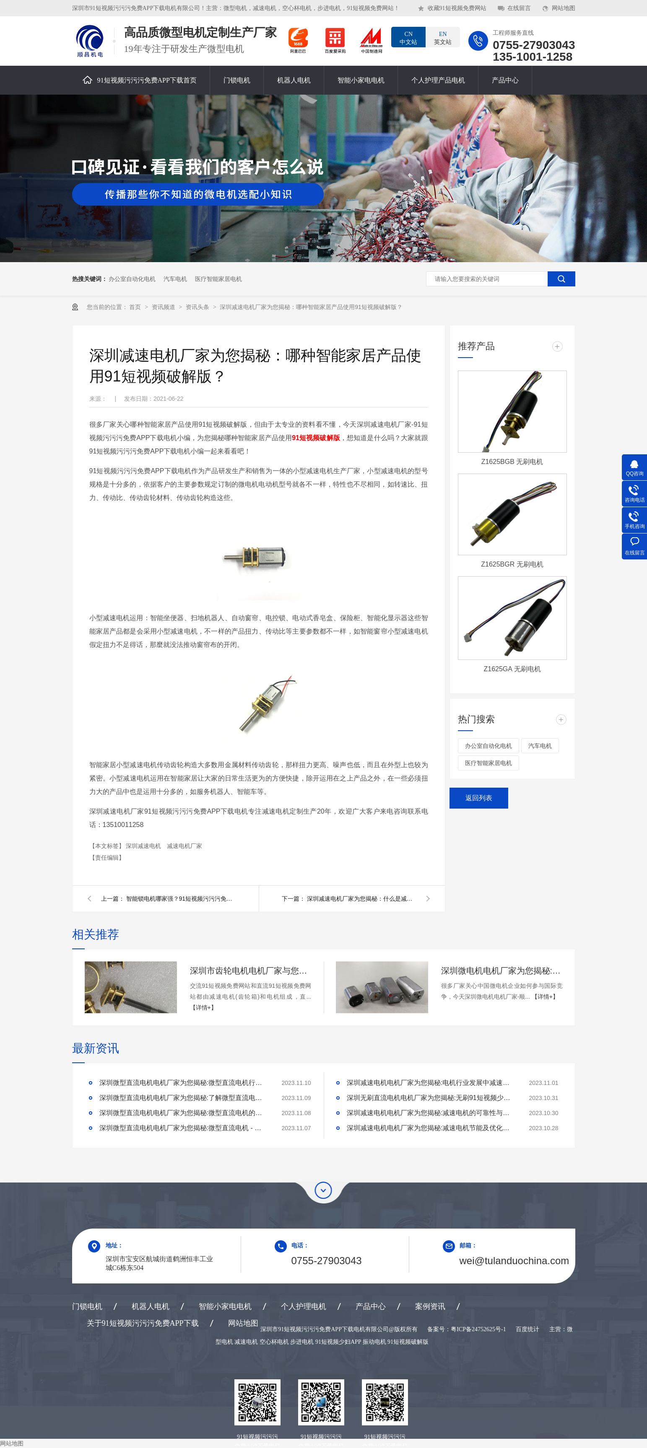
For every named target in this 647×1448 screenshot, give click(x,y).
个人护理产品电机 (438, 80)
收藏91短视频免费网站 (457, 8)
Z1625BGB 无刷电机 (512, 461)
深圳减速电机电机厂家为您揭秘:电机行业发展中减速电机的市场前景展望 (430, 1082)
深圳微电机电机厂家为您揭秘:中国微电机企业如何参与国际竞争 (502, 970)
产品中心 (505, 80)
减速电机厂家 (184, 846)
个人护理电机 (303, 1306)
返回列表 (478, 797)
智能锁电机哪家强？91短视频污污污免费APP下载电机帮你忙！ (180, 898)
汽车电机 (175, 279)
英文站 (443, 37)
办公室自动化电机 (132, 279)
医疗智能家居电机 (218, 279)
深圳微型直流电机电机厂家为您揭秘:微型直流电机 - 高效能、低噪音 (183, 1127)
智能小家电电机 (361, 80)
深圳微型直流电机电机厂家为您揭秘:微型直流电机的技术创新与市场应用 (183, 1112)
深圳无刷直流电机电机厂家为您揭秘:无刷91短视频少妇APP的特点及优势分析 (430, 1097)
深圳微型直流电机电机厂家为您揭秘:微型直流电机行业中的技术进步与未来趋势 (183, 1082)
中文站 (408, 37)
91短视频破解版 (316, 437)
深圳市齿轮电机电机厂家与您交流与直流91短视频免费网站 (251, 970)
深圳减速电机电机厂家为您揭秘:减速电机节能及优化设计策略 (430, 1127)
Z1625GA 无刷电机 (511, 668)
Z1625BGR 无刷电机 (512, 564)
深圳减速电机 (144, 846)
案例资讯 (430, 1306)
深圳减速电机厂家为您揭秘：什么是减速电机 (361, 898)
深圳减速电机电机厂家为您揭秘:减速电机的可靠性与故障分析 (430, 1112)
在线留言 (519, 8)
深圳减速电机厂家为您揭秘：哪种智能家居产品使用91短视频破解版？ (311, 307)
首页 (136, 307)
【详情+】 (203, 1007)
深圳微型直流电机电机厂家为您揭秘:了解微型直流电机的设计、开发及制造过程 (183, 1097)
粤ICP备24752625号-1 (478, 1329)
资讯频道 (164, 307)
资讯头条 (198, 307)
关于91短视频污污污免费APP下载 (143, 1323)
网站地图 (563, 8)
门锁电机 (236, 80)
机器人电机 (294, 80)
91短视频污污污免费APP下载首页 (140, 80)
